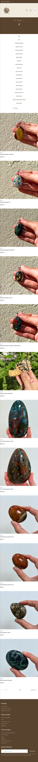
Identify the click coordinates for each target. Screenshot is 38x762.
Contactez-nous (5, 721)
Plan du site (4, 723)
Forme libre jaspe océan (6, 441)
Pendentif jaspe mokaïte (6, 154)
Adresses (3, 739)
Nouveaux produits (6, 708)
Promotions (4, 706)
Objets (1, 391)
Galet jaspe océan (5, 632)
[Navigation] (27, 10)
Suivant (34, 690)
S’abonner (32, 751)
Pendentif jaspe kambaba (7, 250)
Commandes (4, 735)
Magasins (3, 725)
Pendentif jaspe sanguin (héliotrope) (10, 345)
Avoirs (2, 737)
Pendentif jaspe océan (6, 298)
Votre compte (5, 730)
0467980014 (6, 1)
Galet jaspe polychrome (6, 537)
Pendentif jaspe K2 (5, 202)
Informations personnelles (8, 732)
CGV (2, 719)
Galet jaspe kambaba (6, 680)
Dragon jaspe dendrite (6, 393)
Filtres (15, 108)
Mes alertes (4, 743)
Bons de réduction (6, 741)
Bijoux (1, 152)
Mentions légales (5, 717)
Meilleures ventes (5, 710)
